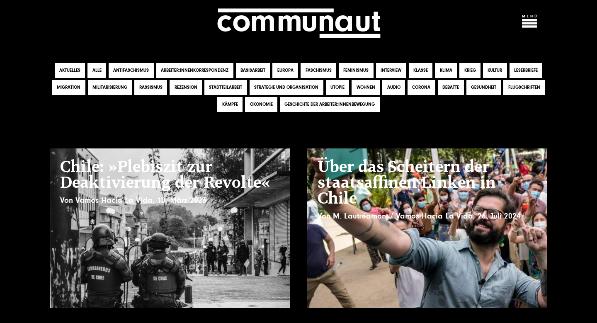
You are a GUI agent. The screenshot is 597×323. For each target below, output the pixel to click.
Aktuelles (69, 70)
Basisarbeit (252, 70)
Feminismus (356, 70)
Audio (393, 87)
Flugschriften (524, 87)
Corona (421, 87)
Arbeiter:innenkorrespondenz (194, 70)
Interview (391, 70)
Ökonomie (261, 104)
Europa (285, 70)
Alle (97, 70)
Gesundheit (483, 87)
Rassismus (151, 87)
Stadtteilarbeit (225, 87)
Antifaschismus (131, 70)
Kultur (495, 70)
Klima (446, 70)
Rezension (186, 87)
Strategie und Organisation (286, 87)
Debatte (450, 87)
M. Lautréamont (360, 216)
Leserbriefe (526, 70)
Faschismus (319, 70)
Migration (68, 87)
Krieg (470, 70)
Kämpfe (230, 104)
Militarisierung (109, 87)
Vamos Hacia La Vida (114, 200)
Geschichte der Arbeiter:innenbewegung (329, 104)
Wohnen (366, 87)
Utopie (337, 87)
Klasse (420, 70)
